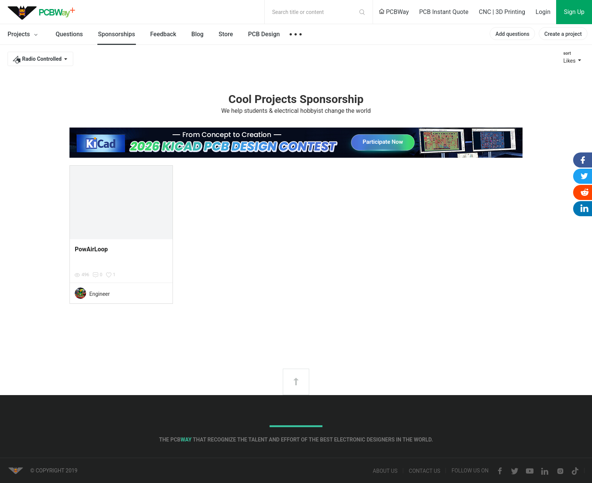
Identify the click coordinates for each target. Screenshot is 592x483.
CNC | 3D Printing (502, 11)
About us (385, 471)
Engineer (99, 294)
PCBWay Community (43, 12)
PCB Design (264, 34)
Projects (24, 34)
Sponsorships (116, 34)
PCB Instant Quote (444, 11)
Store (226, 34)
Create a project (563, 34)
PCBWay (394, 11)
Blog (197, 34)
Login (543, 11)
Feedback (163, 34)
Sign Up (574, 11)
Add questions (512, 34)
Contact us (424, 471)
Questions (69, 34)
